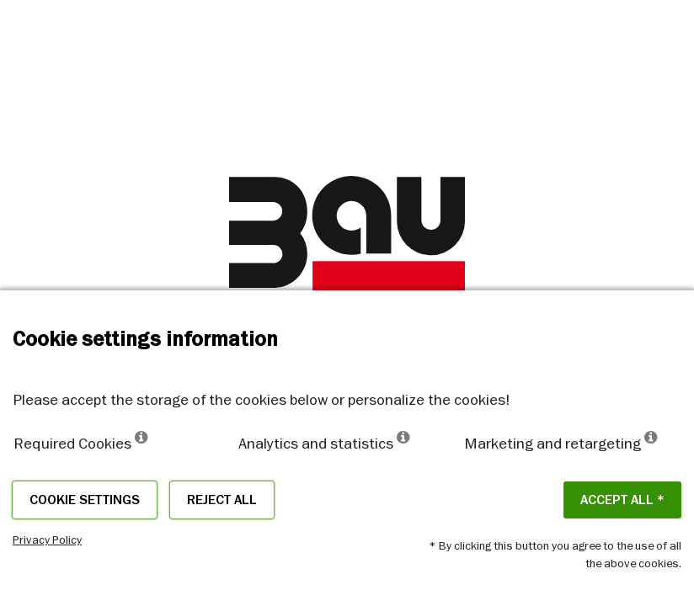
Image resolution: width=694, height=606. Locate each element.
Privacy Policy (47, 539)
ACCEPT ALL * (622, 500)
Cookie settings (84, 500)
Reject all (222, 500)
